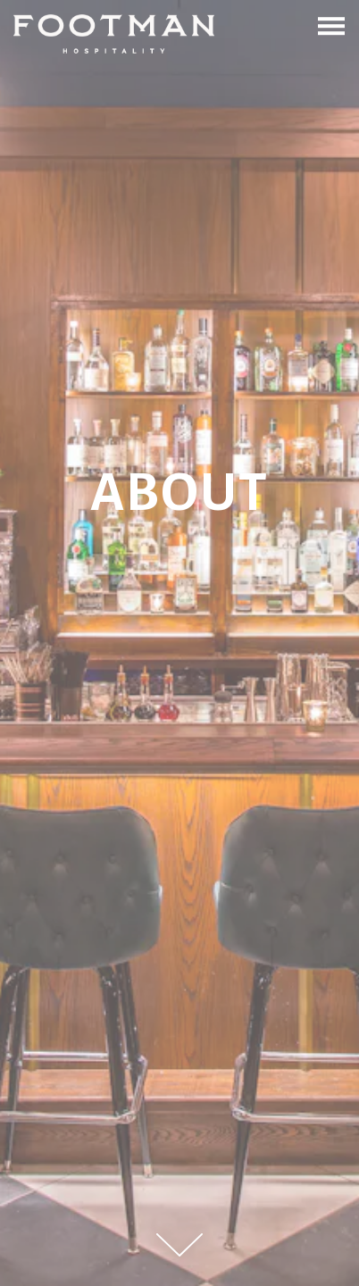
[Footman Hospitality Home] (113, 33)
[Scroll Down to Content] (179, 1244)
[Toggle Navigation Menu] (331, 26)
